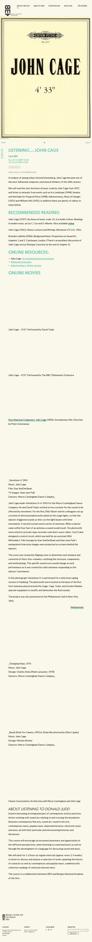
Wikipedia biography (21, 262)
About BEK (39, 6)
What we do (23, 6)
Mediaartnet (77, 607)
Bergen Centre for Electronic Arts (13, 12)
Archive (68, 6)
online (71, 223)
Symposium (54, 6)
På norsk (82, 6)
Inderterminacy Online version (26, 265)
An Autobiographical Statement (38, 258)
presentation (14, 167)
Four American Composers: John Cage (27, 419)
